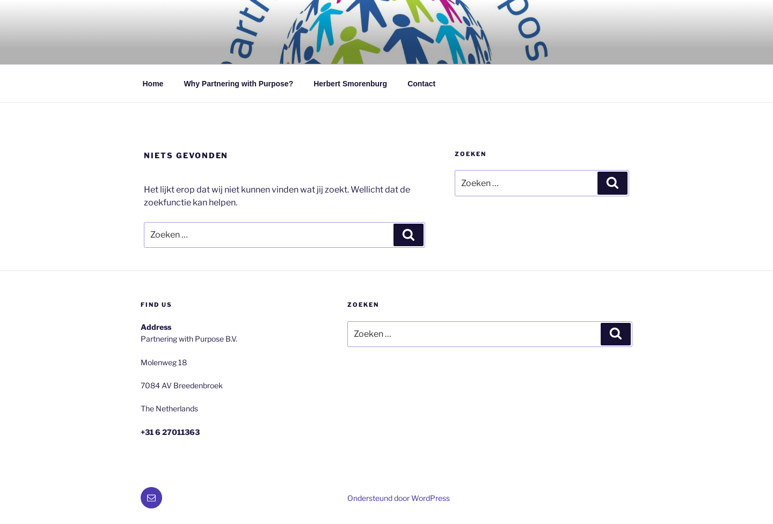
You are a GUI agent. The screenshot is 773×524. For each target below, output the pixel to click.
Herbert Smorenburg (350, 83)
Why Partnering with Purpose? (238, 83)
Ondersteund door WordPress (398, 498)
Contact (421, 83)
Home (153, 83)
